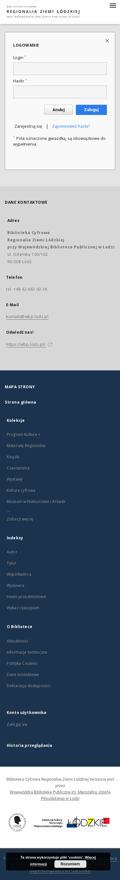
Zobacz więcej (20, 519)
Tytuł (11, 563)
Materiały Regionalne (26, 445)
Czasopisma (18, 468)
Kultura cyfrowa (21, 490)
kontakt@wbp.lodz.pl (27, 316)
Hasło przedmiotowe (26, 596)
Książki (13, 456)
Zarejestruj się (28, 126)
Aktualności (17, 641)
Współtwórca (19, 574)
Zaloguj (91, 109)
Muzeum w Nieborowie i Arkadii (36, 501)
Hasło (20, 81)
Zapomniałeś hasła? (71, 126)
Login (19, 57)
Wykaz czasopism (23, 608)
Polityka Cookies (22, 663)
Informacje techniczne (27, 652)
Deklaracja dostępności (29, 685)
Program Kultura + (24, 434)
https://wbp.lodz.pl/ (25, 344)
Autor (12, 552)
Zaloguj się (17, 724)
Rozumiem (70, 864)
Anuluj (58, 109)
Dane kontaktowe (23, 674)
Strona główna (20, 402)
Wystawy (15, 479)
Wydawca (15, 585)
